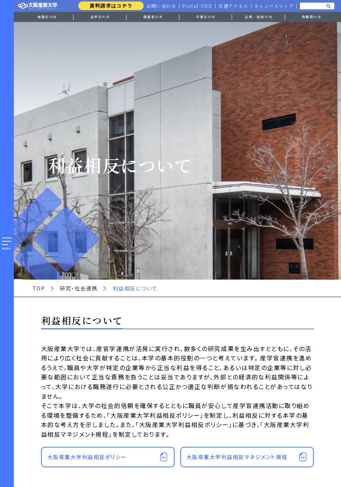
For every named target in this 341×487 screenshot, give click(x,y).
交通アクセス (233, 6)
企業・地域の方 (258, 16)
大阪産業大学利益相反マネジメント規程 (237, 457)
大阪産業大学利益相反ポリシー (86, 457)
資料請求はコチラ (109, 6)
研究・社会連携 (79, 288)
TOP (38, 288)
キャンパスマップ (274, 6)
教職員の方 (312, 16)
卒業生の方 (206, 16)
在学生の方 (100, 16)
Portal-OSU (196, 6)
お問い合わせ (159, 6)
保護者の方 (153, 16)
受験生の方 (47, 16)
